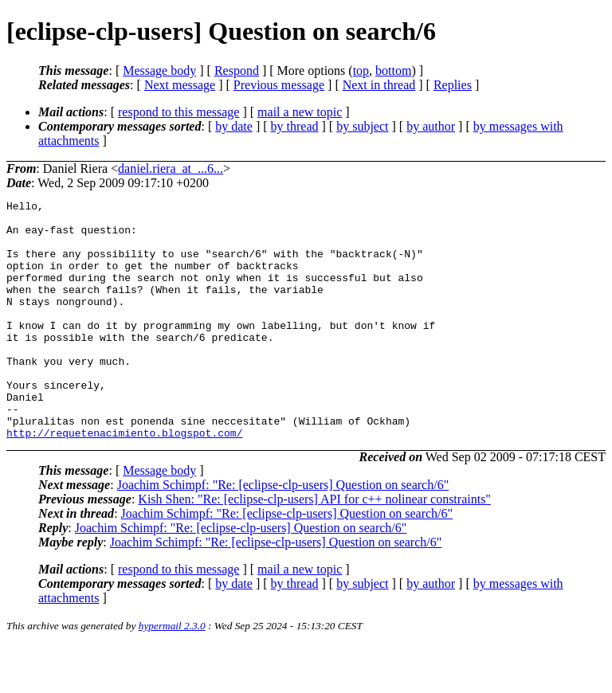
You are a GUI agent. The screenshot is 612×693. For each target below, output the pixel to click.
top (361, 70)
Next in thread (379, 85)
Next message (179, 85)
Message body (159, 70)
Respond (236, 70)
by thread (295, 126)
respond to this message (178, 112)
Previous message (278, 85)
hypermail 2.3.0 (172, 673)
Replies (453, 85)
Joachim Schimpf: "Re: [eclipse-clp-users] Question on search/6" (283, 532)
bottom (393, 70)
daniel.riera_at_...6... (170, 168)
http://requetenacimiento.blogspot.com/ (124, 480)
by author (430, 126)
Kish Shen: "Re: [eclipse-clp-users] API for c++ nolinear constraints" (314, 547)
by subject (362, 126)
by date (234, 126)
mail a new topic (299, 112)
